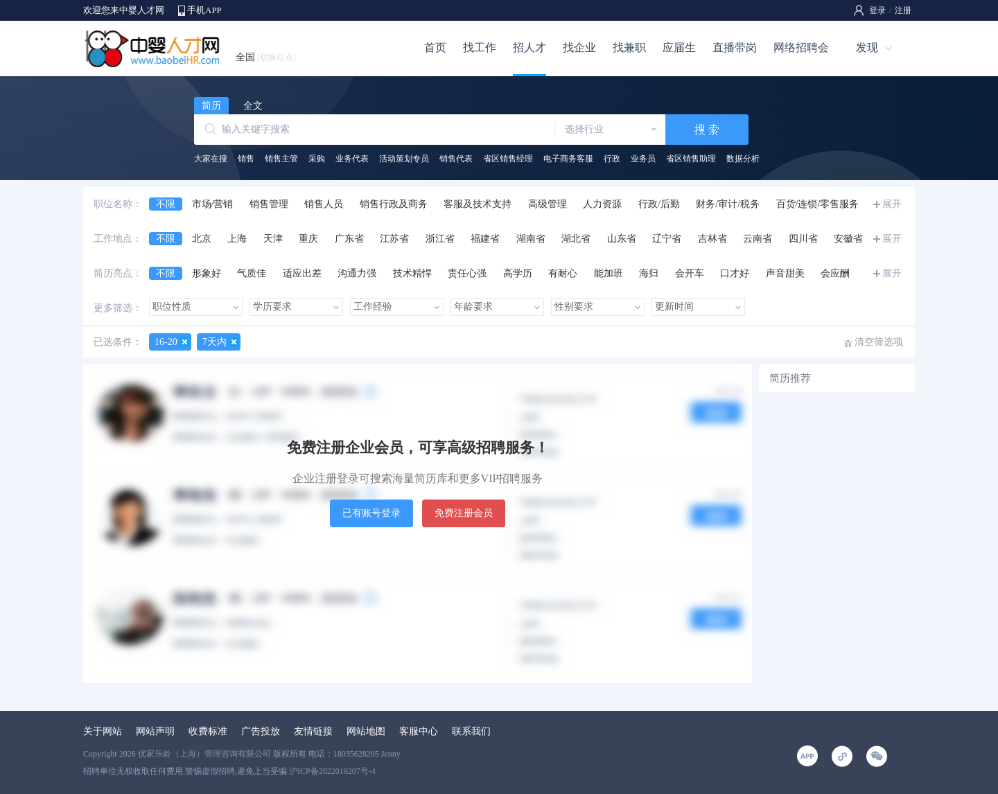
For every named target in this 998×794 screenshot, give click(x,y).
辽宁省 (666, 238)
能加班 (608, 273)
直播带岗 (734, 47)
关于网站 (102, 731)
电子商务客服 (568, 159)
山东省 (621, 238)
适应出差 (302, 273)
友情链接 (313, 731)
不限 (165, 204)
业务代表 (352, 159)
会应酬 (835, 273)
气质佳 (251, 273)
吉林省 (712, 238)
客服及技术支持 (477, 204)
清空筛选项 (879, 342)
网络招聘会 (801, 47)
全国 (266, 57)
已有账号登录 (371, 513)
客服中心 (418, 731)
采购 (316, 159)
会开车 (689, 273)
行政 (612, 159)
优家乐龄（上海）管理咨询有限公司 (204, 754)
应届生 (679, 47)
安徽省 (848, 238)
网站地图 (366, 731)
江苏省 (394, 238)
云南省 (757, 238)
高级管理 (547, 204)
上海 (237, 238)
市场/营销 (213, 204)
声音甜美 (785, 273)
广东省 (349, 238)
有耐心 (562, 273)
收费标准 (208, 731)
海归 (648, 273)
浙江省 (440, 238)
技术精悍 (412, 273)
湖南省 (530, 238)
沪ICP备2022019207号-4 (332, 771)
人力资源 (602, 204)
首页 (435, 47)
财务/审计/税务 (728, 204)
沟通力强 (357, 273)
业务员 (643, 159)
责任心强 (467, 273)
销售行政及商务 (394, 204)
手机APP (204, 10)
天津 (273, 238)
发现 (867, 47)
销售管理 (269, 204)
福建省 (485, 238)
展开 (892, 204)
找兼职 (629, 47)
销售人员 (323, 204)
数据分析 (743, 159)
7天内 (214, 342)
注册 (903, 10)
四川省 (803, 238)
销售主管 (281, 159)
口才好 (734, 273)
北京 (201, 238)
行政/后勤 (659, 204)
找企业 (579, 47)
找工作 (479, 47)
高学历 (517, 273)
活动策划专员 (404, 159)
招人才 (529, 47)
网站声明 (155, 731)
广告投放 (260, 731)
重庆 (308, 238)
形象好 (206, 273)
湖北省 (575, 238)
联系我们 (471, 731)
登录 (877, 10)
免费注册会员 (464, 513)
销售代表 (456, 159)
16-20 (166, 342)
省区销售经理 (508, 159)
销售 (246, 159)
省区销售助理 (691, 159)
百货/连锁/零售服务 (817, 204)
